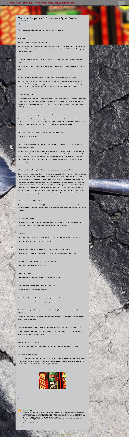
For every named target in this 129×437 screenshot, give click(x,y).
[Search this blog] (116, 3)
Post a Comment (22, 426)
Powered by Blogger (64, 434)
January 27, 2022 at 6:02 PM (31, 422)
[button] (19, 24)
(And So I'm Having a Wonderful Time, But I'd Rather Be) (41, 2)
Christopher (26, 410)
